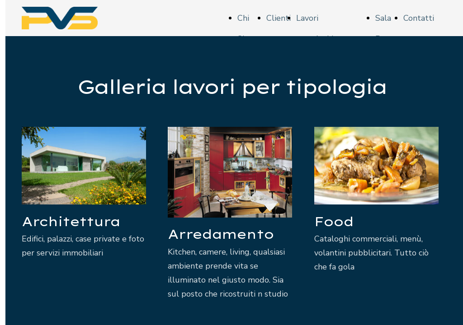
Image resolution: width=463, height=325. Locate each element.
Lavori (307, 18)
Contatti (418, 18)
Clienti (278, 18)
